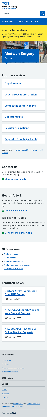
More (34, 21)
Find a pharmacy (11, 254)
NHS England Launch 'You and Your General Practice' (22, 311)
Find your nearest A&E (13, 261)
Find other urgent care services (17, 265)
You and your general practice (13, 368)
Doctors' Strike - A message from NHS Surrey (21, 292)
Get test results (14, 116)
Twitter (4, 390)
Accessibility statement (10, 372)
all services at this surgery (26, 150)
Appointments (8, 21)
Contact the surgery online (20, 105)
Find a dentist (10, 258)
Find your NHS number (13, 269)
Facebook (5, 394)
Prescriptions (22, 21)
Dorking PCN (18, 404)
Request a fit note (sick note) (21, 139)
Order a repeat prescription (21, 94)
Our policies (6, 360)
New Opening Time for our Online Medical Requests (20, 330)
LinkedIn (5, 397)
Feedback (5, 364)
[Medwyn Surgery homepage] (13, 5)
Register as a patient (17, 128)
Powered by (9, 413)
